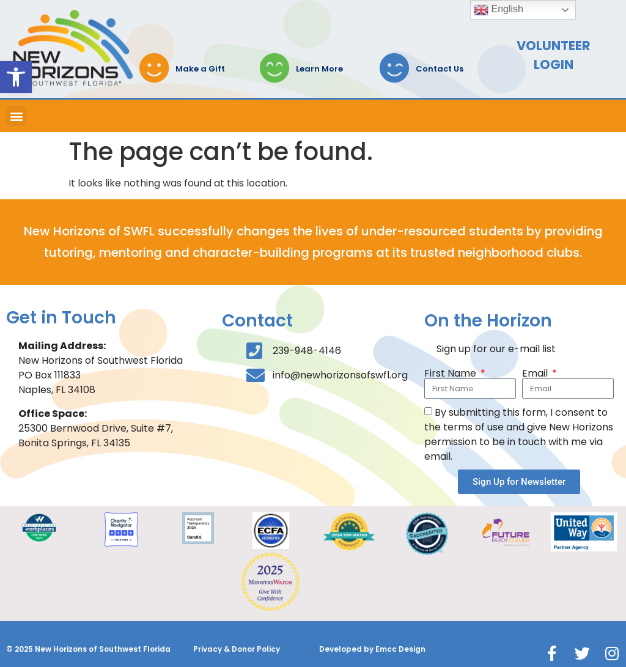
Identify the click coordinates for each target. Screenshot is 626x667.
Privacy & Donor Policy (236, 649)
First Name (451, 373)
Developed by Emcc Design (372, 649)
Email (536, 373)
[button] (16, 77)
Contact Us (439, 69)
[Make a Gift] (154, 68)
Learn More (319, 69)
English (498, 9)
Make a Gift (200, 69)
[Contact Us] (394, 68)
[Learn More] (274, 68)
